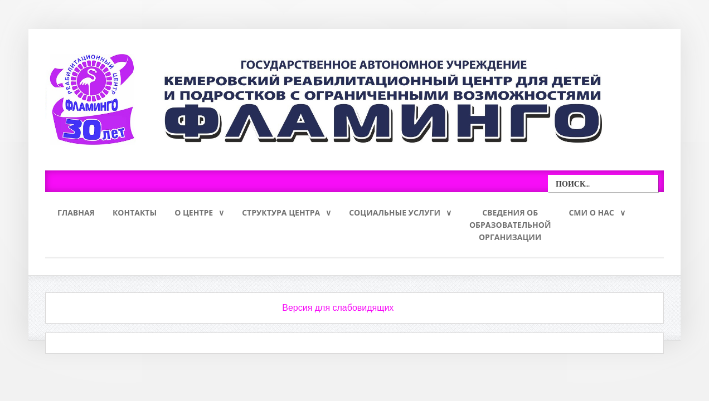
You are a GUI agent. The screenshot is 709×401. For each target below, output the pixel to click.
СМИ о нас (591, 212)
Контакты (135, 212)
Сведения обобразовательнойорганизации (510, 224)
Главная (76, 212)
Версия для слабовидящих (338, 307)
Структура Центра (281, 212)
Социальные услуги (394, 212)
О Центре (193, 212)
